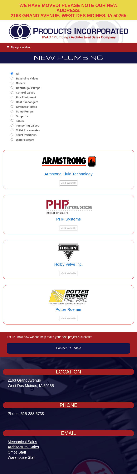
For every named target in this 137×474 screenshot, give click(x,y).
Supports (22, 116)
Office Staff (17, 452)
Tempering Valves (27, 126)
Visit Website (68, 183)
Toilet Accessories (28, 130)
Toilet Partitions (26, 135)
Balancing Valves (27, 79)
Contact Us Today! (68, 348)
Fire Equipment (26, 97)
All (17, 74)
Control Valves (25, 93)
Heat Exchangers (27, 102)
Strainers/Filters (26, 107)
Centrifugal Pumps (28, 88)
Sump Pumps (25, 112)
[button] (19, 47)
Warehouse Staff (21, 457)
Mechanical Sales (22, 442)
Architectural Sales (23, 447)
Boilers (20, 83)
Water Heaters (25, 140)
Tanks (20, 121)
